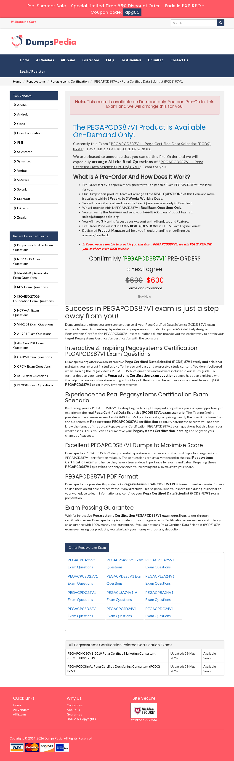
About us (73, 710)
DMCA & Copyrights (81, 719)
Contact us (75, 705)
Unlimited (156, 60)
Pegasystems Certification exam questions (141, 375)
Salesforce (22, 152)
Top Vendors (22, 96)
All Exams (68, 60)
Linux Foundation (27, 133)
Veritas (20, 170)
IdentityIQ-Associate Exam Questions (30, 275)
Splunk (20, 189)
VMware (21, 180)
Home (24, 60)
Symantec (22, 161)
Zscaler (20, 217)
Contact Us (179, 60)
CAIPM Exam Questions (32, 357)
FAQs (110, 60)
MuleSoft (21, 199)
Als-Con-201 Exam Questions (28, 345)
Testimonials (131, 60)
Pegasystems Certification (70, 81)
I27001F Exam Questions (33, 385)
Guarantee (90, 60)
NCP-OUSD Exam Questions (27, 261)
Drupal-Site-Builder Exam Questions (33, 247)
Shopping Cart (23, 22)
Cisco (19, 124)
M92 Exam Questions (30, 287)
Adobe (20, 105)
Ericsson (21, 208)
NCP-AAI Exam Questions (26, 312)
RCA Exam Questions (30, 376)
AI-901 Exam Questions (32, 334)
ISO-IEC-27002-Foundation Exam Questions (33, 298)
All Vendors (45, 60)
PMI (18, 142)
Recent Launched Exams (30, 236)
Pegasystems (36, 81)
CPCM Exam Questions (32, 366)
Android (21, 114)
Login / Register (32, 71)
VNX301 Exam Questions (33, 324)
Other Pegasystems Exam (87, 547)
